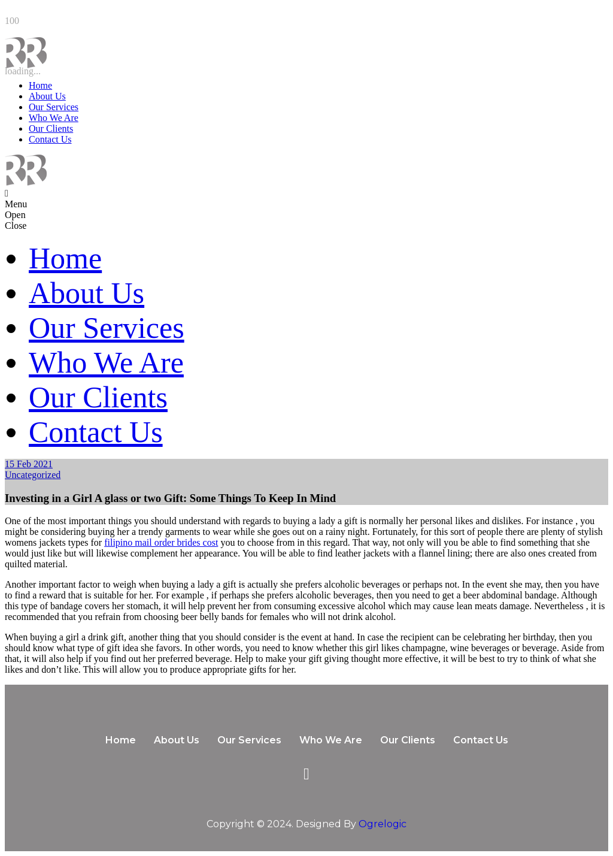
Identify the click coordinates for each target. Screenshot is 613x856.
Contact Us (50, 139)
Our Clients (51, 128)
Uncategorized (32, 475)
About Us (47, 96)
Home (40, 85)
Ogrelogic (382, 824)
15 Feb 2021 (29, 464)
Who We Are (53, 118)
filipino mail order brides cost (161, 542)
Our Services (53, 107)
